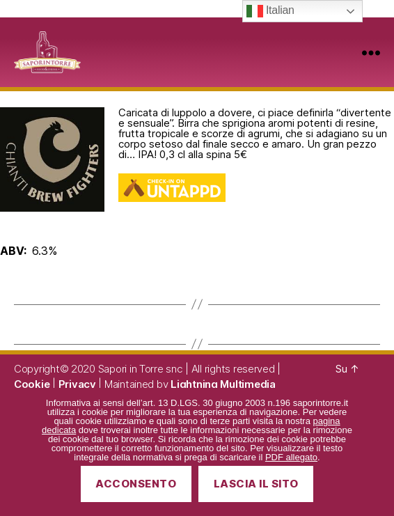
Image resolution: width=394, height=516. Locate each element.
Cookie (31, 384)
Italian (270, 11)
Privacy (77, 384)
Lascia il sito (256, 483)
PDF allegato (291, 457)
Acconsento (135, 483)
